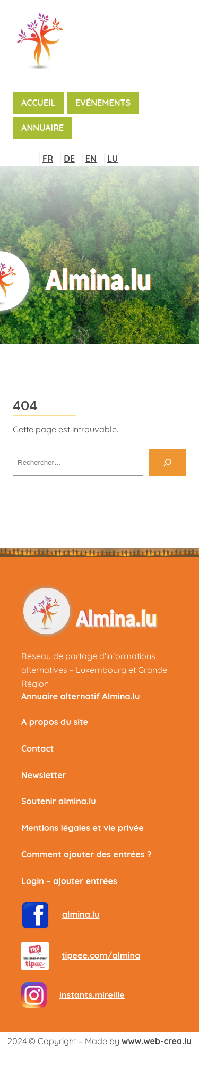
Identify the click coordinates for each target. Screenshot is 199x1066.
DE (69, 158)
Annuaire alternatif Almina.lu (80, 696)
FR (47, 158)
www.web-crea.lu (157, 1041)
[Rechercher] (167, 462)
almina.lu (81, 914)
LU (112, 158)
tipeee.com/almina (101, 955)
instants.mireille (92, 994)
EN (91, 158)
